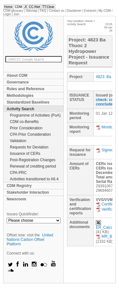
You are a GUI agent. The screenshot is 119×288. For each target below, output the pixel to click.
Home (8, 7)
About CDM (17, 75)
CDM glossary (13, 10)
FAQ (43, 10)
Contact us (56, 10)
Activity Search (20, 109)
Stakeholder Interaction (28, 192)
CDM (18, 7)
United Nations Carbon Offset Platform (30, 239)
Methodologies (20, 95)
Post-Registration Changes (32, 160)
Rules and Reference (25, 89)
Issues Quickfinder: (23, 214)
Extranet (90, 10)
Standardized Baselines (28, 102)
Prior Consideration (26, 128)
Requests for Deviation (29, 147)
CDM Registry (19, 186)
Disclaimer (74, 10)
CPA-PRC (18, 172)
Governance (18, 82)
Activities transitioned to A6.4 (34, 179)
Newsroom (16, 199)
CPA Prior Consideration (30, 134)
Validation (18, 141)
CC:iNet (34, 7)
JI (25, 7)
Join (16, 14)
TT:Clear (48, 7)
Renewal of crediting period (33, 166)
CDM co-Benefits (24, 121)
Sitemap (31, 10)
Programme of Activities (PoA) (35, 115)
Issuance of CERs (25, 153)
